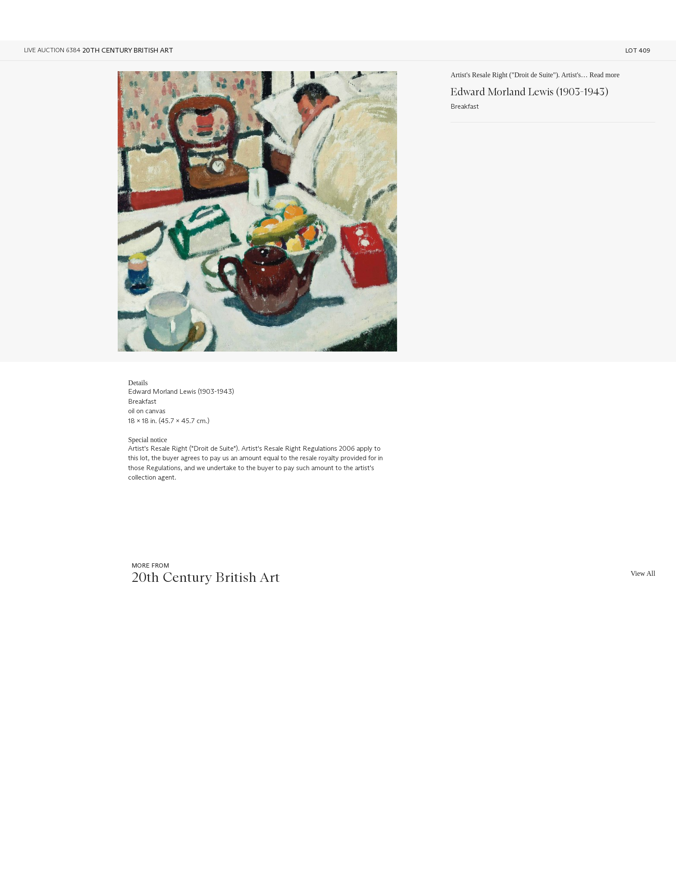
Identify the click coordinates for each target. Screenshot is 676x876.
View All (643, 573)
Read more (604, 74)
